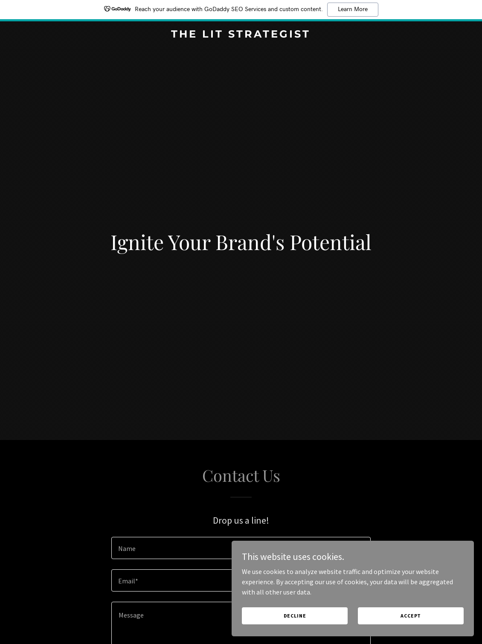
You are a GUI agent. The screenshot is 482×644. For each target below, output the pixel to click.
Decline (346, 613)
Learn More (353, 9)
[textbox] (241, 548)
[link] (241, 35)
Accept (426, 613)
